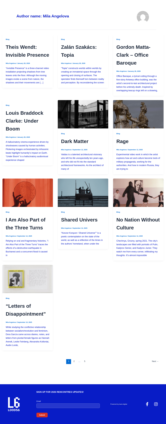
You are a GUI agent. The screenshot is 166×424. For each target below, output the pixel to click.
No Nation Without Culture (130, 227)
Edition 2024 (127, 10)
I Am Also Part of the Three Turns (26, 227)
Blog (8, 39)
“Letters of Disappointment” (26, 321)
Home (80, 10)
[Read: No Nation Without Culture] (138, 192)
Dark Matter (78, 141)
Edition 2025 (146, 10)
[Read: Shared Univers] (83, 192)
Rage (123, 141)
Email (38, 401)
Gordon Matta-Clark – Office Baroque (137, 54)
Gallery (110, 10)
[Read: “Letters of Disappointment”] (27, 287)
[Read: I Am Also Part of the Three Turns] (27, 192)
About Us (94, 10)
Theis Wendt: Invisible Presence (25, 54)
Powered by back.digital (118, 404)
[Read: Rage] (138, 114)
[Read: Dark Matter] (83, 114)
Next (155, 377)
